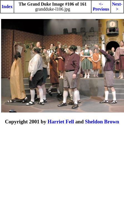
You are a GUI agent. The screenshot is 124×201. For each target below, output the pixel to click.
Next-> (117, 6)
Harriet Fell (61, 122)
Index (7, 6)
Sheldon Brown (102, 122)
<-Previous (101, 6)
